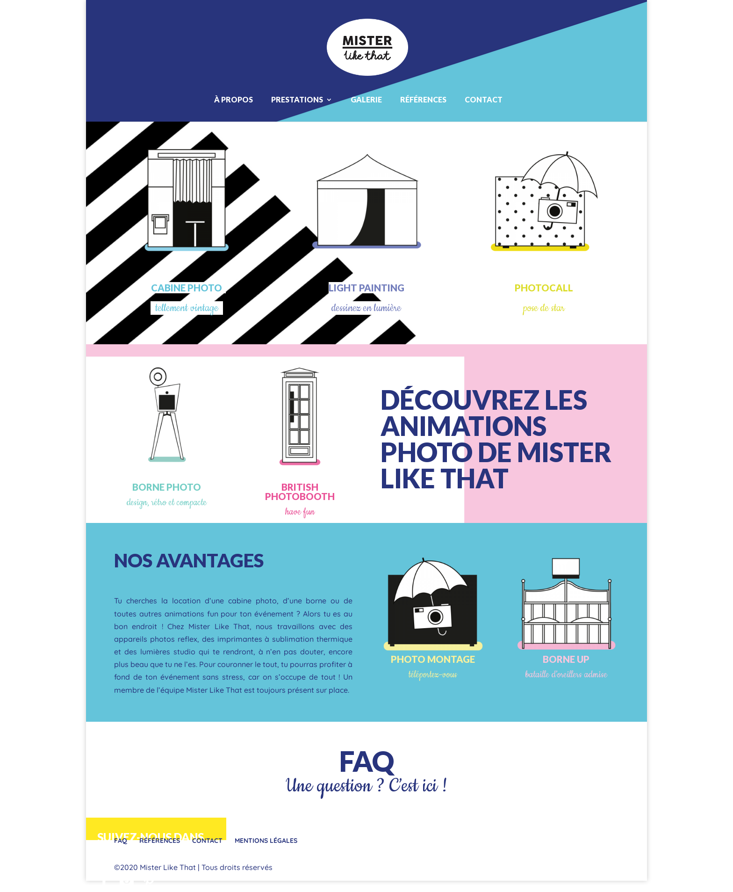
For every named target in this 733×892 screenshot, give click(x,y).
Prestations (297, 99)
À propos (233, 99)
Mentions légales (266, 840)
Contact (484, 99)
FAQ (366, 761)
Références (423, 99)
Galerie (366, 99)
